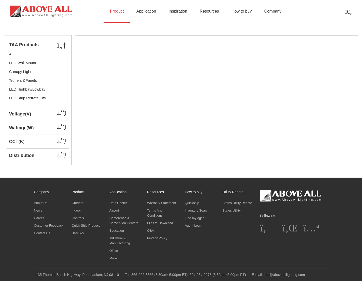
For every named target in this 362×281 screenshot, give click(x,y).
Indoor (76, 210)
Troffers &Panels (23, 80)
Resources (209, 11)
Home (14, 33)
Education (116, 230)
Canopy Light (20, 71)
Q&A (150, 230)
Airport (114, 210)
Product (117, 11)
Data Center (118, 203)
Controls (78, 218)
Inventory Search (197, 210)
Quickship (192, 203)
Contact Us (42, 233)
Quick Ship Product (86, 225)
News (38, 210)
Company (272, 11)
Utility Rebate (232, 192)
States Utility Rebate (237, 203)
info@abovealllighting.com (284, 275)
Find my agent (195, 218)
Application (146, 11)
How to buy (242, 11)
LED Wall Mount (22, 63)
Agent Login (193, 225)
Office (113, 251)
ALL (12, 54)
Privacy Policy (157, 238)
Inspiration (178, 11)
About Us (40, 203)
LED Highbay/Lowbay (27, 89)
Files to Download (160, 223)
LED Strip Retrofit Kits (27, 98)
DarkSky (78, 233)
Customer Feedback (48, 225)
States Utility (231, 210)
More (113, 258)
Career (39, 218)
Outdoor (77, 203)
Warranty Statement (161, 203)
